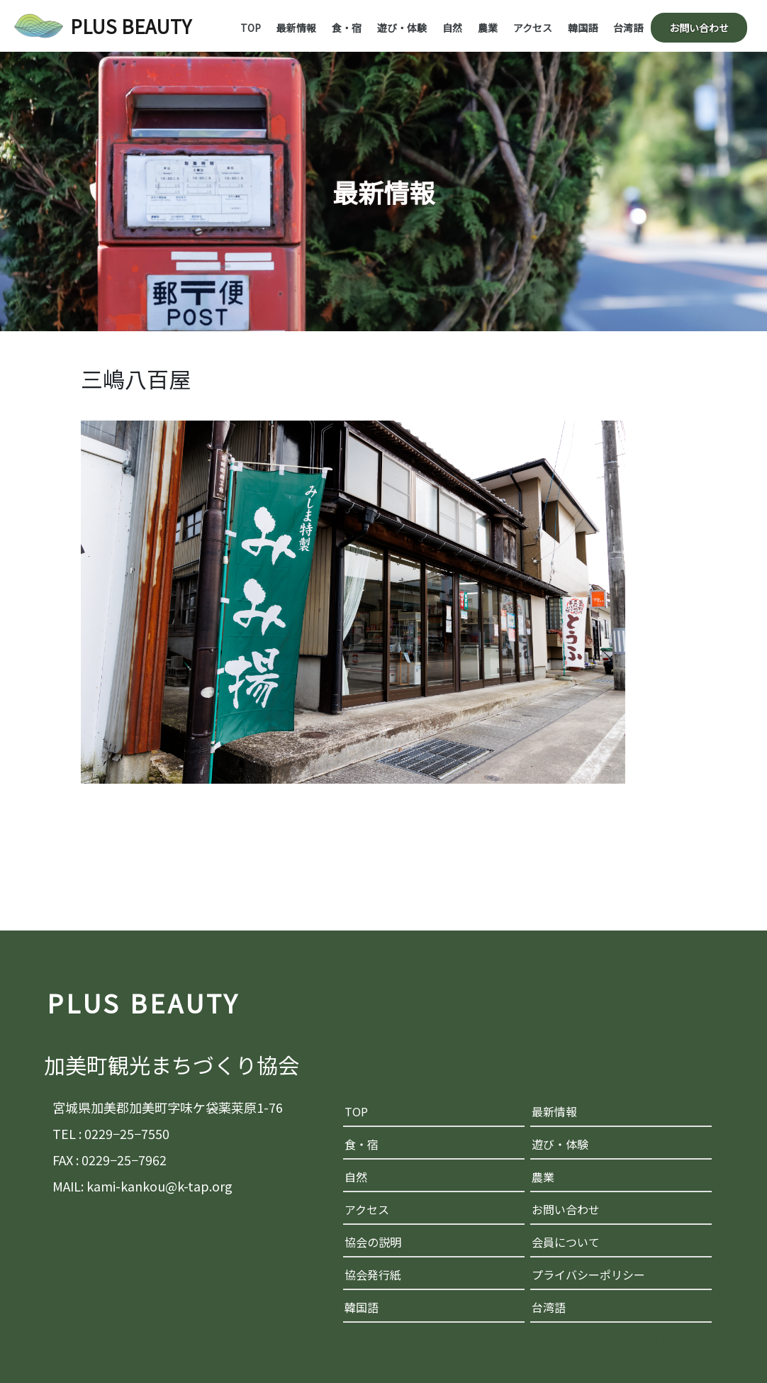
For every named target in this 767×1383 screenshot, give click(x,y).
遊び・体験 (402, 28)
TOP (250, 28)
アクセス (532, 28)
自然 (452, 28)
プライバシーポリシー (588, 1274)
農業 (488, 28)
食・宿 (347, 28)
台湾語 (628, 28)
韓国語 (583, 28)
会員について (566, 1241)
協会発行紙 (373, 1274)
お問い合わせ (699, 28)
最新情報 (296, 28)
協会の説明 (373, 1241)
